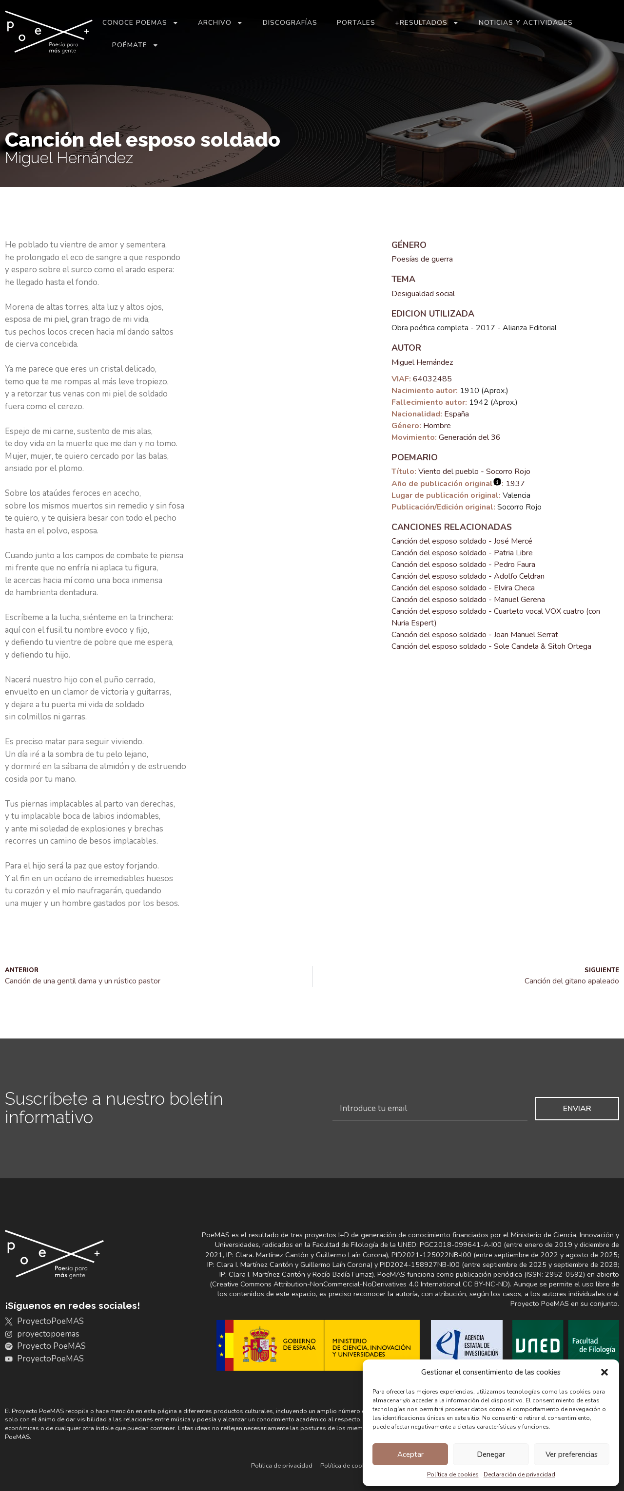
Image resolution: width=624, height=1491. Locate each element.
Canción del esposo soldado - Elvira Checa (463, 588)
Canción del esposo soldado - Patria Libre (462, 552)
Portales (356, 22)
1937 (515, 483)
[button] (604, 1372)
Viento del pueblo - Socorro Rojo (474, 471)
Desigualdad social (423, 293)
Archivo (220, 23)
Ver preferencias (572, 1454)
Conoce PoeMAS (140, 23)
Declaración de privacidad (519, 1474)
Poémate (135, 45)
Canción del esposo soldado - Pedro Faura (463, 564)
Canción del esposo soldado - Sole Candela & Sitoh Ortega (491, 646)
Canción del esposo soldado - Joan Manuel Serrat (474, 634)
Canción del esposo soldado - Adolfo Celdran (468, 576)
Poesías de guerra (422, 259)
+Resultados (427, 23)
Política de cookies (453, 1474)
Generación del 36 (470, 437)
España (456, 414)
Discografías (290, 22)
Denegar (491, 1454)
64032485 (432, 379)
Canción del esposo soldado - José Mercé (461, 541)
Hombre (437, 425)
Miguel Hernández (422, 362)
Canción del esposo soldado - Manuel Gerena (468, 599)
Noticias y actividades (526, 22)
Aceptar (410, 1454)
